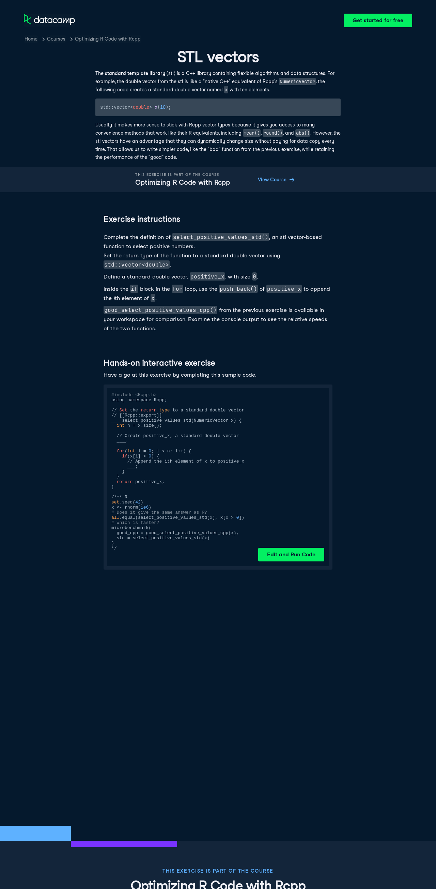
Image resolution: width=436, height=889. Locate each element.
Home (31, 39)
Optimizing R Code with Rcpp (108, 39)
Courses (56, 39)
